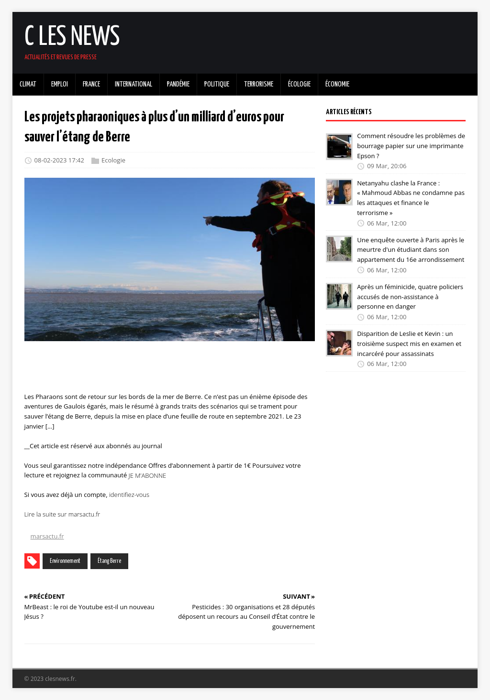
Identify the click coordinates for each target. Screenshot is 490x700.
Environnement (65, 561)
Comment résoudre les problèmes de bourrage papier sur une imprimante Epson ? (411, 145)
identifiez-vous (129, 494)
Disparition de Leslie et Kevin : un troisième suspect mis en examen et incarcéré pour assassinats (409, 343)
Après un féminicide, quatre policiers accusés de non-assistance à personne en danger (410, 296)
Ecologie (113, 160)
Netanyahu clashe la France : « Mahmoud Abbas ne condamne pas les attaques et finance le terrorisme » (411, 197)
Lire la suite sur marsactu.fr (62, 514)
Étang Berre (109, 561)
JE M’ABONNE (148, 475)
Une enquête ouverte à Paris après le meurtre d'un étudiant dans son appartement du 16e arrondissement (410, 249)
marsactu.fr (47, 536)
